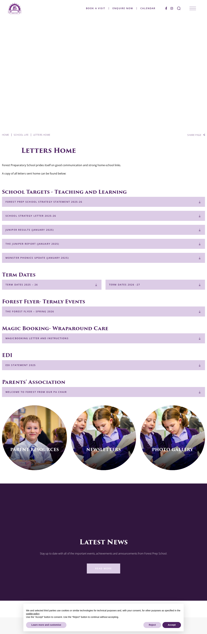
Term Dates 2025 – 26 (22, 284)
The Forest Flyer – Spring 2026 (30, 311)
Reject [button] (152, 625)
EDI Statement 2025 (21, 365)
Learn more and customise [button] (46, 625)
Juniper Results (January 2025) (30, 229)
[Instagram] (170, 8)
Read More (103, 568)
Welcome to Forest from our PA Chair (36, 392)
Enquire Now (121, 8)
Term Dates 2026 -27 (124, 284)
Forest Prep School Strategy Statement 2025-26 (44, 201)
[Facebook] (165, 8)
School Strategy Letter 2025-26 (31, 215)
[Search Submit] (177, 8)
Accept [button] (172, 625)
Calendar (146, 8)
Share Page (194, 135)
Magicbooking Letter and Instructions (37, 338)
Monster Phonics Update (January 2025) (37, 257)
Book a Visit (94, 8)
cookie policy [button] (32, 613)
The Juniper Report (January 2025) (32, 243)
